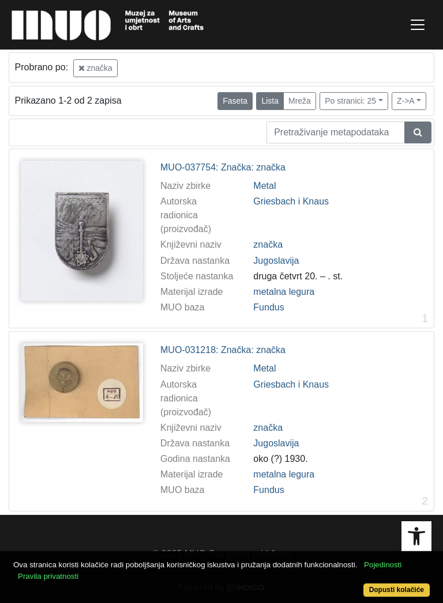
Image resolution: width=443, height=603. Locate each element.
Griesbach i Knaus (291, 201)
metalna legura (283, 292)
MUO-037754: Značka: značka (223, 167)
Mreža (299, 100)
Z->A (406, 100)
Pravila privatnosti (48, 576)
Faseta (235, 100)
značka (95, 68)
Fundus (268, 307)
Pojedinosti (382, 564)
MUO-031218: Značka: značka (223, 350)
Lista (270, 100)
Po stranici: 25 (350, 100)
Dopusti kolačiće (396, 590)
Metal (264, 186)
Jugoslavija (276, 261)
